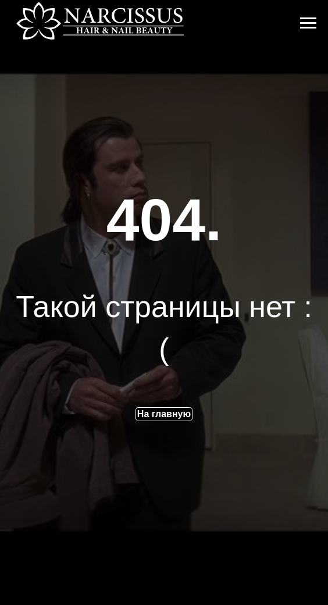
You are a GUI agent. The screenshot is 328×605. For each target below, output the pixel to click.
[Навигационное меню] (308, 23)
